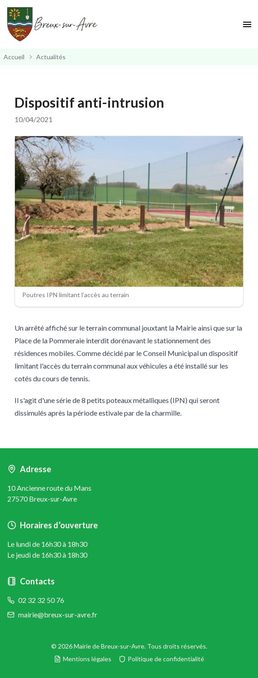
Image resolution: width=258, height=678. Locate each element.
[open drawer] (247, 24)
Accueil (14, 57)
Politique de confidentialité (161, 659)
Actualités (51, 57)
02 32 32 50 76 (41, 600)
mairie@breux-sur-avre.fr (57, 614)
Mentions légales (82, 659)
